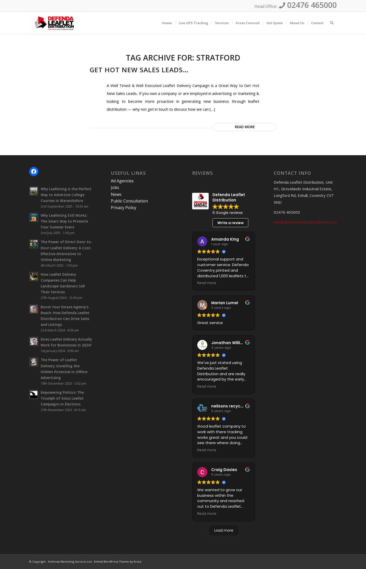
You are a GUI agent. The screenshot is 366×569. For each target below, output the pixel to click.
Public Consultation (129, 201)
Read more (245, 126)
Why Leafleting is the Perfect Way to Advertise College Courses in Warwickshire (66, 194)
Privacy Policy (123, 207)
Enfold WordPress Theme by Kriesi (117, 561)
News (116, 194)
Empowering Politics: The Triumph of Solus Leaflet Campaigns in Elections (62, 398)
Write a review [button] (230, 222)
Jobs (115, 187)
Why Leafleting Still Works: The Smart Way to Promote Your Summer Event (64, 221)
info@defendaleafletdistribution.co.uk (306, 222)
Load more (223, 530)
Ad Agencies (122, 181)
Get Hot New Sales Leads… (139, 69)
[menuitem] (167, 23)
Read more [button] (206, 283)
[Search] (332, 23)
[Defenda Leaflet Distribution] (55, 23)
